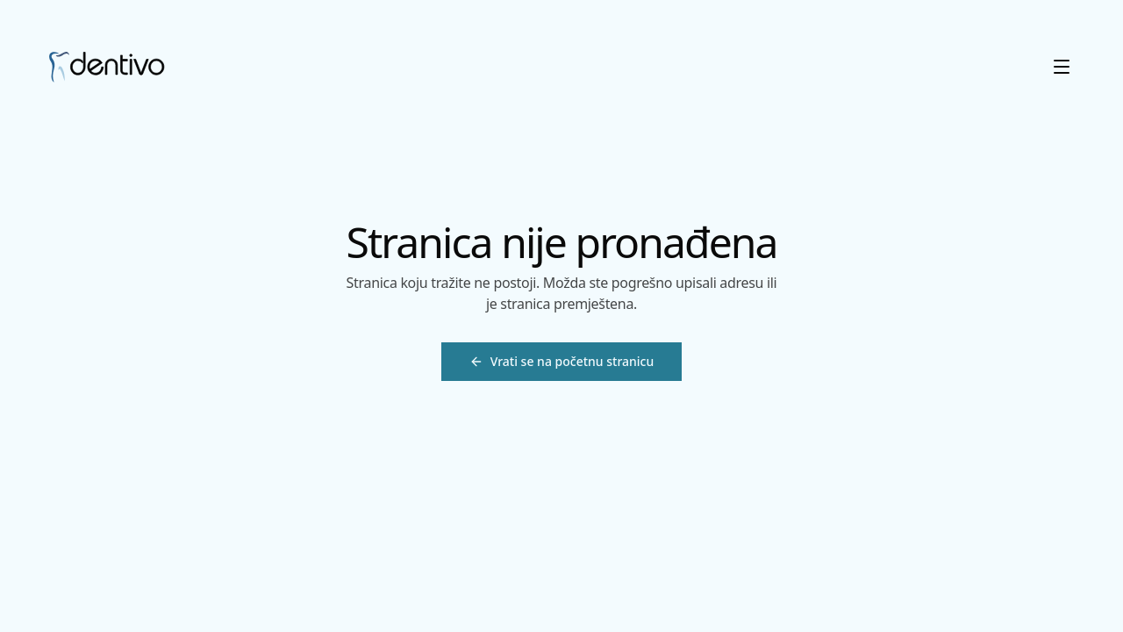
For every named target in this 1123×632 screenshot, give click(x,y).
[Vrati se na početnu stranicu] (561, 361)
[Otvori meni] (1061, 66)
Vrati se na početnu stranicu (561, 361)
